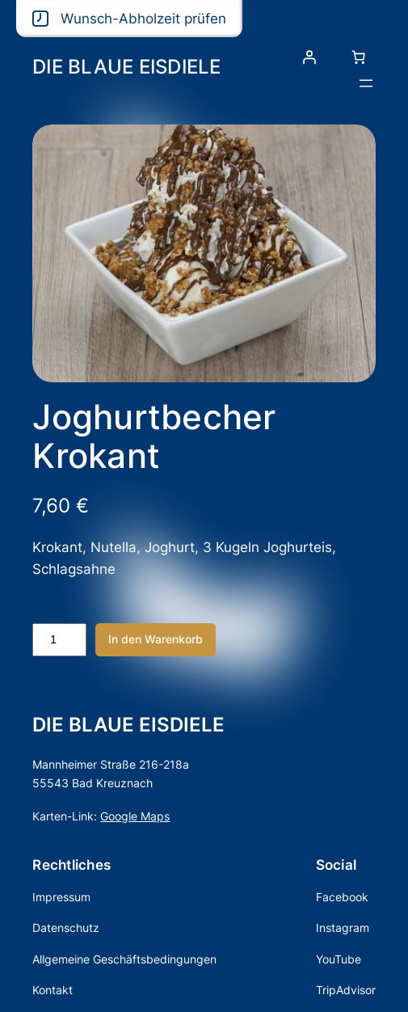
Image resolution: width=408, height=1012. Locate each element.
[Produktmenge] (59, 640)
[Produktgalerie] (203, 253)
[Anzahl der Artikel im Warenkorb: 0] (359, 57)
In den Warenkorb (155, 639)
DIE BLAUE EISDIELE (126, 66)
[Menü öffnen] (366, 83)
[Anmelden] (309, 57)
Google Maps (135, 816)
